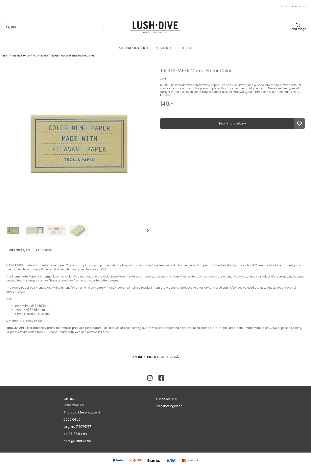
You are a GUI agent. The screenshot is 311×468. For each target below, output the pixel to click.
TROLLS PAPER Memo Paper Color (72, 55)
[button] (299, 123)
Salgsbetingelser (169, 406)
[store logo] (155, 27)
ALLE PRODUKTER (21, 55)
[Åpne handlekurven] (298, 27)
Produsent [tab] (44, 250)
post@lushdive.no (77, 441)
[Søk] (53, 27)
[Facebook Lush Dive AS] (161, 378)
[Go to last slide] (9, 230)
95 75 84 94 (78, 434)
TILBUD (185, 48)
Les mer (165, 95)
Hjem (6, 55)
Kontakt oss (299, 6)
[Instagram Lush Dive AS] (150, 378)
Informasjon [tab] (19, 250)
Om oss (284, 6)
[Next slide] (147, 230)
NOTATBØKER (41, 55)
